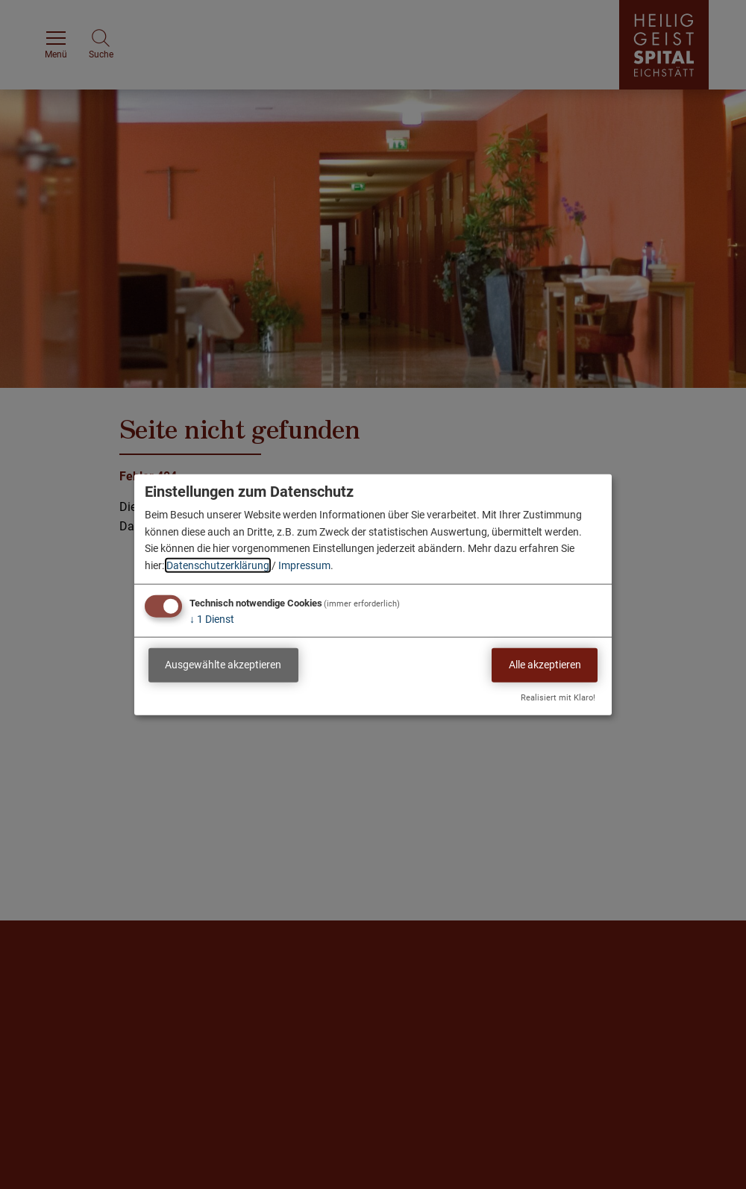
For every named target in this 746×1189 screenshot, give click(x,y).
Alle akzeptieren (545, 665)
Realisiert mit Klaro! (558, 697)
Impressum (304, 565)
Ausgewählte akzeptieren (223, 665)
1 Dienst (211, 619)
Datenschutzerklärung (217, 565)
